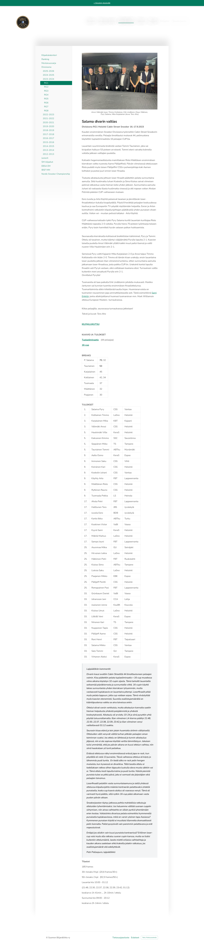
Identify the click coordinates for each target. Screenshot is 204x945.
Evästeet (135, 938)
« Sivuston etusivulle (102, 3)
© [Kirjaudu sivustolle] (47, 937)
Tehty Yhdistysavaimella (149, 937)
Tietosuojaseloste (120, 938)
